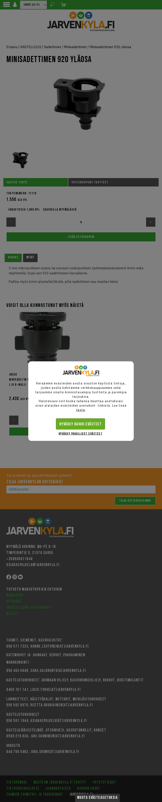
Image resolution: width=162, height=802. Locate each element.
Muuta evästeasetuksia (97, 797)
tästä (80, 410)
